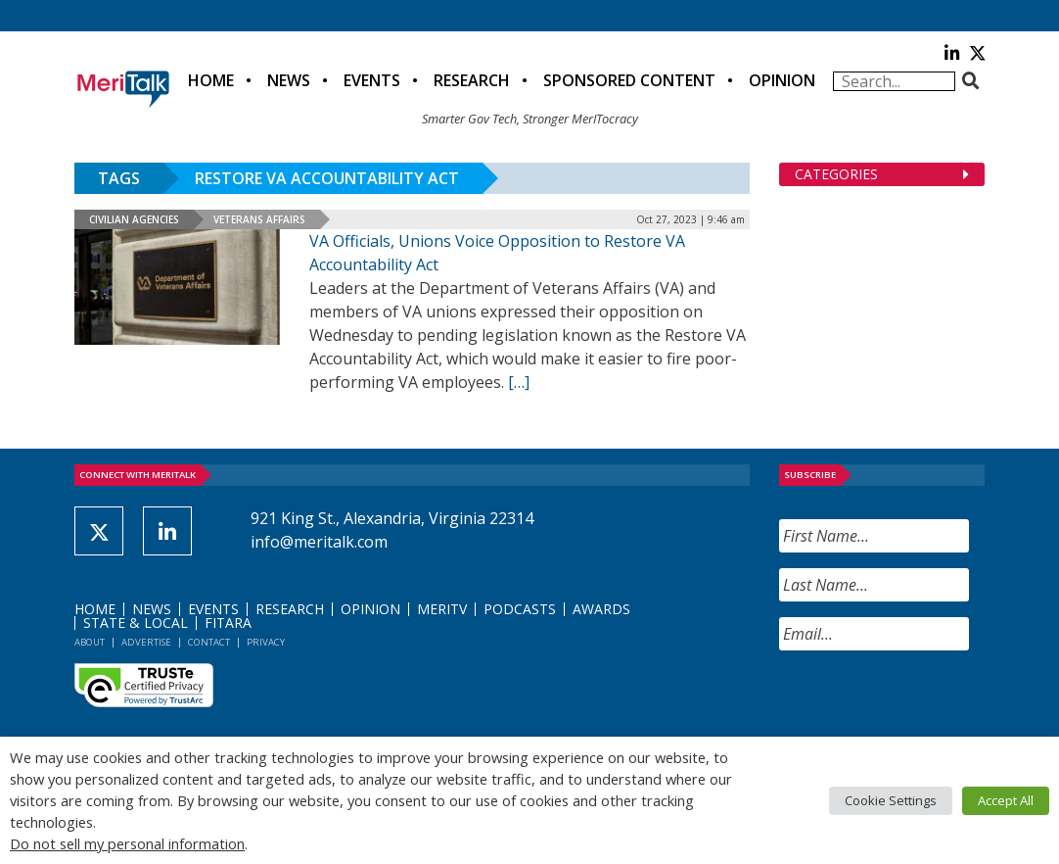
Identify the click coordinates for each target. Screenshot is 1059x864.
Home (211, 80)
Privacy (266, 642)
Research (472, 80)
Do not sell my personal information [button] (127, 843)
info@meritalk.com (319, 541)
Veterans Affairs (259, 219)
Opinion (782, 80)
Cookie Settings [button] (891, 800)
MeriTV (442, 609)
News (288, 80)
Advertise (146, 642)
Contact (209, 642)
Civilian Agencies (134, 219)
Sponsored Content (629, 80)
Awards (601, 609)
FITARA (228, 622)
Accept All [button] (1006, 800)
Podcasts (519, 609)
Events (372, 80)
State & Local (135, 622)
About (89, 642)
